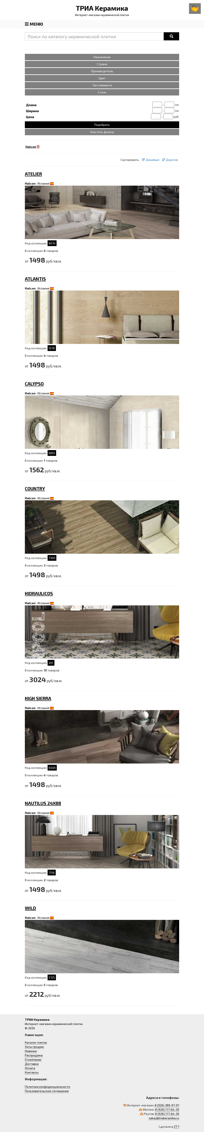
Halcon (30, 183)
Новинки (31, 1051)
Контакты (32, 1072)
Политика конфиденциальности (47, 1086)
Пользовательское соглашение (47, 1091)
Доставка (32, 1064)
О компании (33, 1059)
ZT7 (176, 1126)
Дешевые (150, 160)
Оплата (30, 1068)
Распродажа (34, 1055)
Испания (43, 183)
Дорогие (170, 160)
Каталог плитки (36, 1042)
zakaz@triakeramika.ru (164, 1118)
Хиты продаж (34, 1046)
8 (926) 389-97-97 (167, 1105)
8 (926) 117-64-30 (167, 1109)
